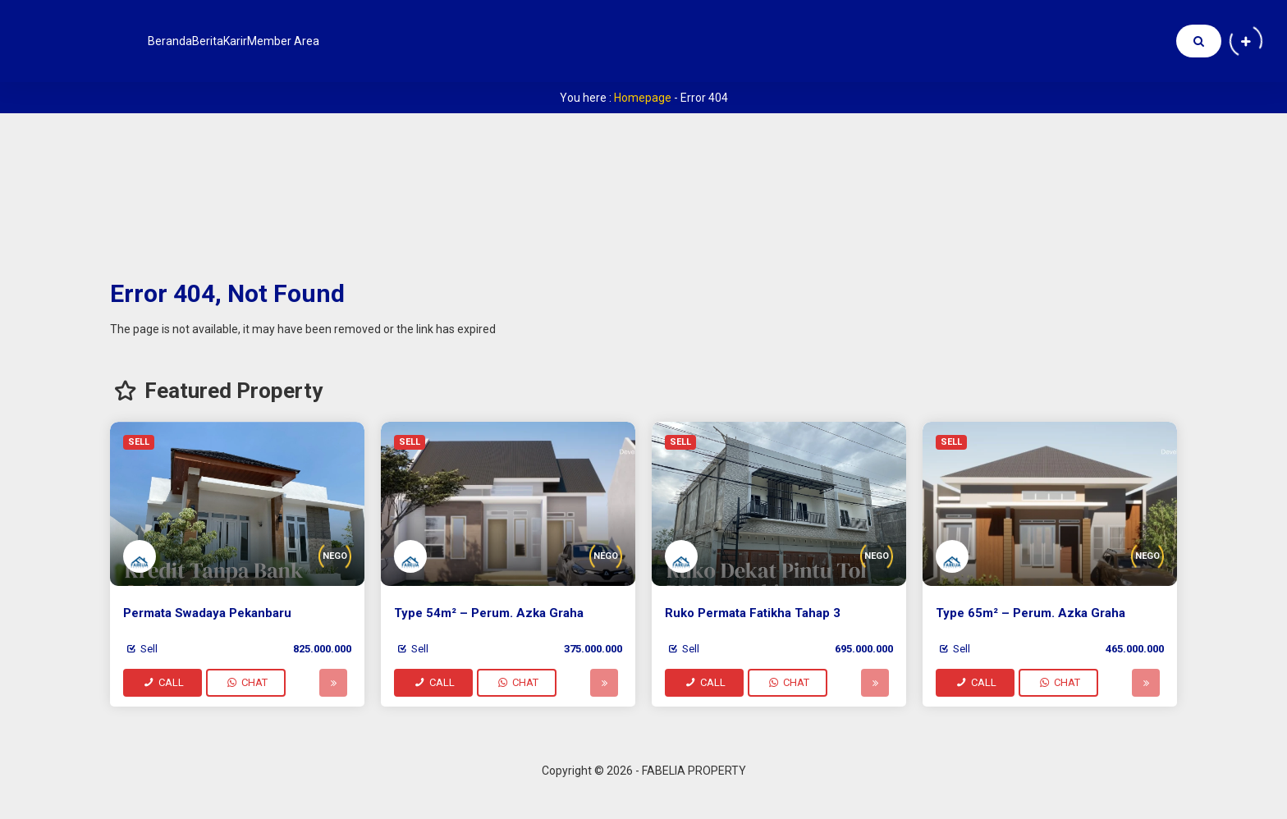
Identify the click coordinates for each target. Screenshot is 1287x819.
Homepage (642, 97)
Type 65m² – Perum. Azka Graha (1030, 613)
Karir (297, 41)
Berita (244, 41)
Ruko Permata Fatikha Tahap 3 (752, 613)
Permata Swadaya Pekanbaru (207, 613)
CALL (162, 682)
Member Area (370, 41)
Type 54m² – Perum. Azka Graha (489, 613)
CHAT (246, 682)
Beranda (182, 41)
